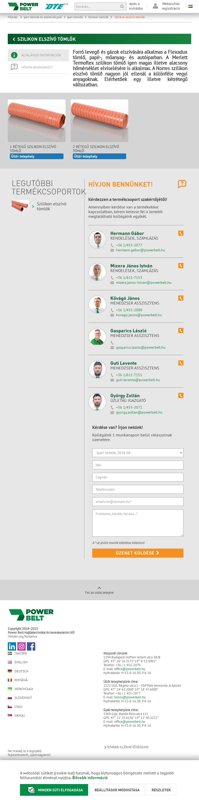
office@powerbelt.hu (129, 669)
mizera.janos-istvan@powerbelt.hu (144, 282)
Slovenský (20, 698)
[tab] (38, 55)
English (18, 662)
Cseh (15, 707)
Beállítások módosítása (117, 789)
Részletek (161, 789)
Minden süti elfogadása (54, 790)
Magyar (17, 653)
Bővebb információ (90, 777)
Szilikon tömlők (100, 17)
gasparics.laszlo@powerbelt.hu (141, 347)
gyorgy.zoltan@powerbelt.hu (139, 412)
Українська (20, 689)
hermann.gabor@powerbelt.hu (140, 250)
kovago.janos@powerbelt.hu (139, 315)
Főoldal (15, 17)
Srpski (16, 716)
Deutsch (18, 671)
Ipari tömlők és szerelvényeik (45, 17)
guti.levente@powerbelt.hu (138, 379)
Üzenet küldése (138, 553)
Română (18, 680)
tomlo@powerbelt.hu (130, 697)
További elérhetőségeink (126, 747)
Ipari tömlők (77, 17)
